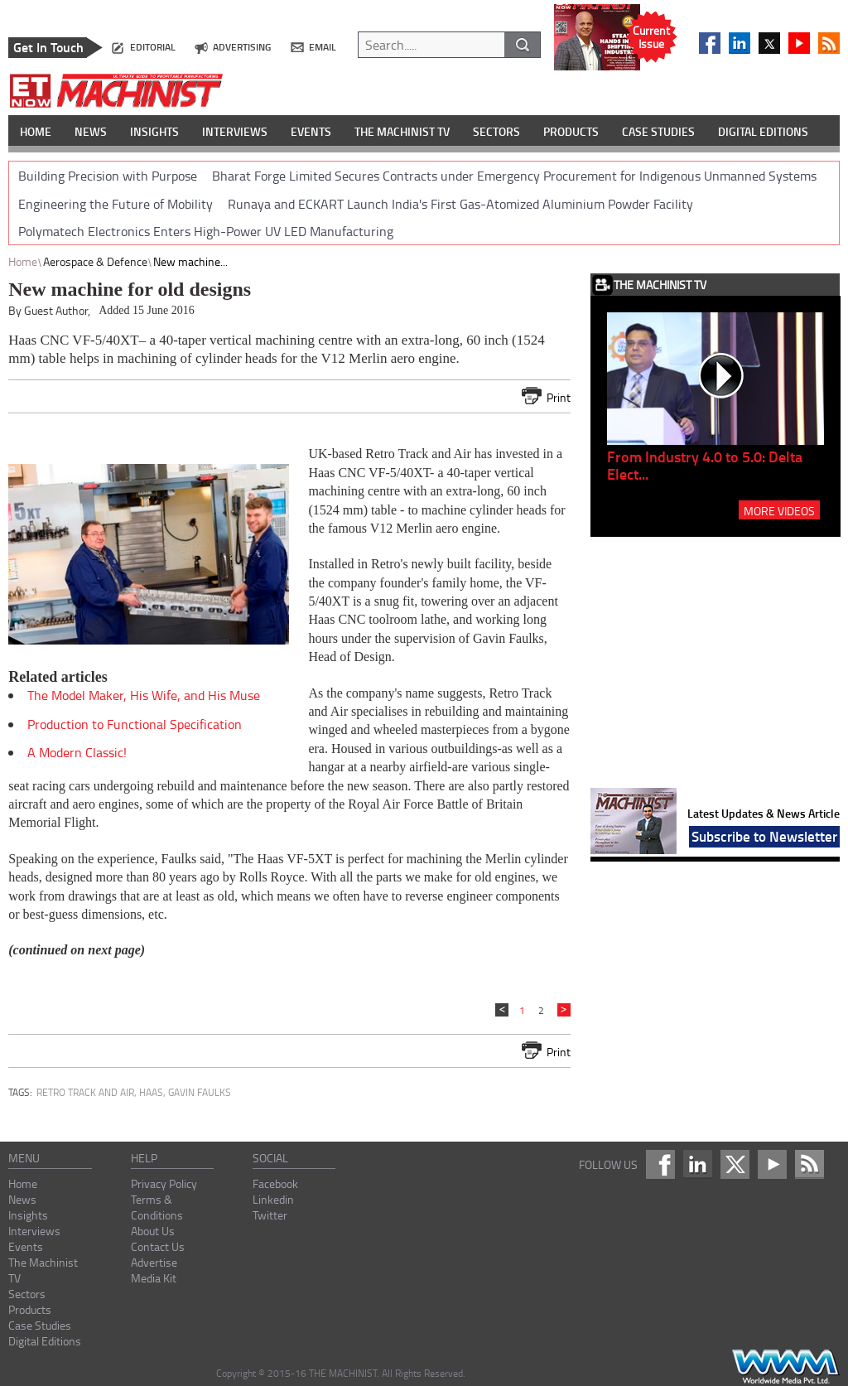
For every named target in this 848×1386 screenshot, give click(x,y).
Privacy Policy (164, 1183)
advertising (242, 47)
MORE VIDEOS (779, 510)
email (322, 47)
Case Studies (39, 1325)
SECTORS (496, 131)
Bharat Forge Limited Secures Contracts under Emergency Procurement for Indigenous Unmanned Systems (514, 176)
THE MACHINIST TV (402, 131)
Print (559, 397)
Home (22, 261)
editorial (153, 47)
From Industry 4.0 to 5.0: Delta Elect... (704, 465)
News (22, 1199)
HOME (35, 131)
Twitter (270, 1215)
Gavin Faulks (199, 1092)
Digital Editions (44, 1341)
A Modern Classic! (77, 752)
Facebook (275, 1183)
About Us (153, 1231)
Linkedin (273, 1199)
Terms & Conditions (157, 1207)
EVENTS (311, 131)
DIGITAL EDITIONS (763, 131)
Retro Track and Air (85, 1092)
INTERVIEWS (234, 131)
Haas (151, 1092)
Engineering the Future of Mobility (115, 204)
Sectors (27, 1293)
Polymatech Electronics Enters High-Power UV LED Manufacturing (205, 231)
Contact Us (158, 1246)
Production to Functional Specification (134, 724)
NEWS (91, 131)
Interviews (34, 1231)
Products (29, 1309)
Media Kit (153, 1278)
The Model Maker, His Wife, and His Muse (143, 695)
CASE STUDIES (658, 131)
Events (25, 1246)
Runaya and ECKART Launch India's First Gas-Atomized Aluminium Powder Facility (460, 204)
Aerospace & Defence (95, 261)
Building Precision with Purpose (107, 176)
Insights (28, 1215)
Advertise (154, 1262)
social (270, 1158)
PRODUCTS (571, 131)
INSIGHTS (154, 131)
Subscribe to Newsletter (764, 836)
